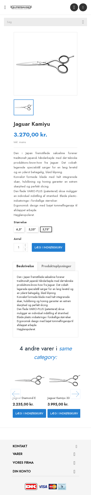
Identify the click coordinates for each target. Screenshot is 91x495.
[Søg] (45, 22)
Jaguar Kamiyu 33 (58, 398)
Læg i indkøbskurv (48, 247)
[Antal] (18, 247)
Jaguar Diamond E (24, 398)
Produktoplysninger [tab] (56, 266)
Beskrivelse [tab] (25, 266)
